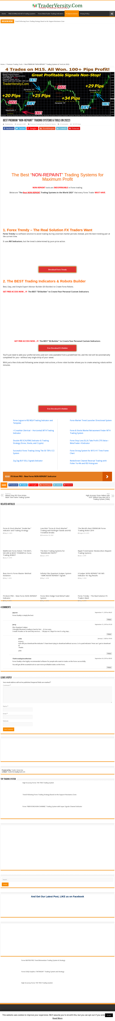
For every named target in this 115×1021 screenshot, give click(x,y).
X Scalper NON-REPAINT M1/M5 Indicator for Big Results (91, 574)
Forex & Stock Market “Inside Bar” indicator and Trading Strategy (17, 529)
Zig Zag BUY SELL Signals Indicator (28, 461)
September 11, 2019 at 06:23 (103, 612)
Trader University (17, 770)
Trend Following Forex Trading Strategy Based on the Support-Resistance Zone (39, 21)
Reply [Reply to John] (109, 653)
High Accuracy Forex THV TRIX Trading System (38, 783)
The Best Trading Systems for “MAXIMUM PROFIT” (52, 552)
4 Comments (64, 124)
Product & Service (72, 14)
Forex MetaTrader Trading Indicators (50, 14)
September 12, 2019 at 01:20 (103, 624)
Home (4, 14)
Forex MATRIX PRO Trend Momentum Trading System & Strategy (43, 960)
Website (5, 721)
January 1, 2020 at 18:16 (105, 638)
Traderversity (9, 124)
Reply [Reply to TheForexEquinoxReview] (109, 667)
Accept (109, 1015)
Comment (7, 685)
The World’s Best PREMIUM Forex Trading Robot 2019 (92, 529)
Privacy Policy (84, 14)
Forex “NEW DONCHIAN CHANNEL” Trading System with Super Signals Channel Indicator (52, 806)
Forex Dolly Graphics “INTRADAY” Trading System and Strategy (42, 972)
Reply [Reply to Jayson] (109, 619)
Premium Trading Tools (15, 64)
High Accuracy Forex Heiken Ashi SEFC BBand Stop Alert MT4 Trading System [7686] (97, 496)
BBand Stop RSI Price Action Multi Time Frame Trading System (17, 495)
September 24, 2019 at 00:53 (103, 658)
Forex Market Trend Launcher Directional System (91, 420)
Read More (57, 1018)
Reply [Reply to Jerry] (109, 634)
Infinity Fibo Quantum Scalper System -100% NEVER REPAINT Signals (55, 574)
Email (5, 714)
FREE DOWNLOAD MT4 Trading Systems (21, 14)
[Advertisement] (57, 41)
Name (5, 706)
